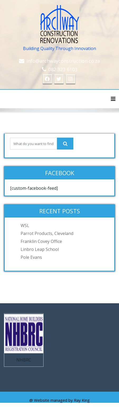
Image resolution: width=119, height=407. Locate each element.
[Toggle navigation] (113, 99)
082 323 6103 (62, 69)
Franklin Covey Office (41, 241)
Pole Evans (31, 257)
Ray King (82, 400)
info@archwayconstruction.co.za (63, 61)
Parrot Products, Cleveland (47, 233)
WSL (25, 225)
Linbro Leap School (40, 249)
